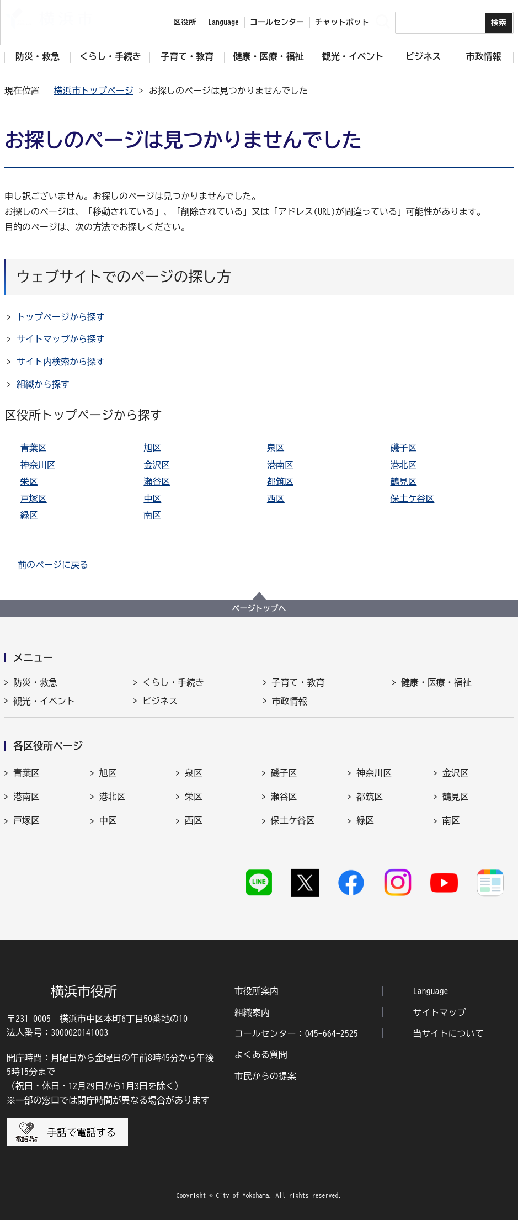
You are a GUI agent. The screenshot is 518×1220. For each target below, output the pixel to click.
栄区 (29, 481)
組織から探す (43, 384)
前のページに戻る (53, 564)
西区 (276, 498)
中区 (152, 498)
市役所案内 (256, 990)
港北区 (403, 464)
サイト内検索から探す (61, 361)
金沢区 (156, 464)
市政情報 (289, 701)
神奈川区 (38, 464)
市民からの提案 (265, 1076)
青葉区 (33, 447)
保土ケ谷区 (412, 498)
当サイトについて (448, 1033)
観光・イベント (44, 701)
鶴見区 (403, 481)
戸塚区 (33, 498)
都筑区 (280, 481)
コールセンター (277, 22)
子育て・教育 (298, 682)
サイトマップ (439, 1012)
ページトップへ (259, 608)
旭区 (152, 447)
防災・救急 (35, 682)
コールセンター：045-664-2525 (296, 1033)
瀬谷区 (156, 481)
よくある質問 (260, 1054)
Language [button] (223, 22)
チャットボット (342, 22)
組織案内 (252, 1012)
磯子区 (403, 447)
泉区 (276, 447)
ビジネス (160, 701)
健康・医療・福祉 (436, 682)
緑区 (29, 515)
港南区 (280, 464)
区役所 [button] (184, 22)
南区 (152, 515)
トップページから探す (61, 316)
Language (430, 990)
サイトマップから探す (61, 339)
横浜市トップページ (93, 90)
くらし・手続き (173, 682)
